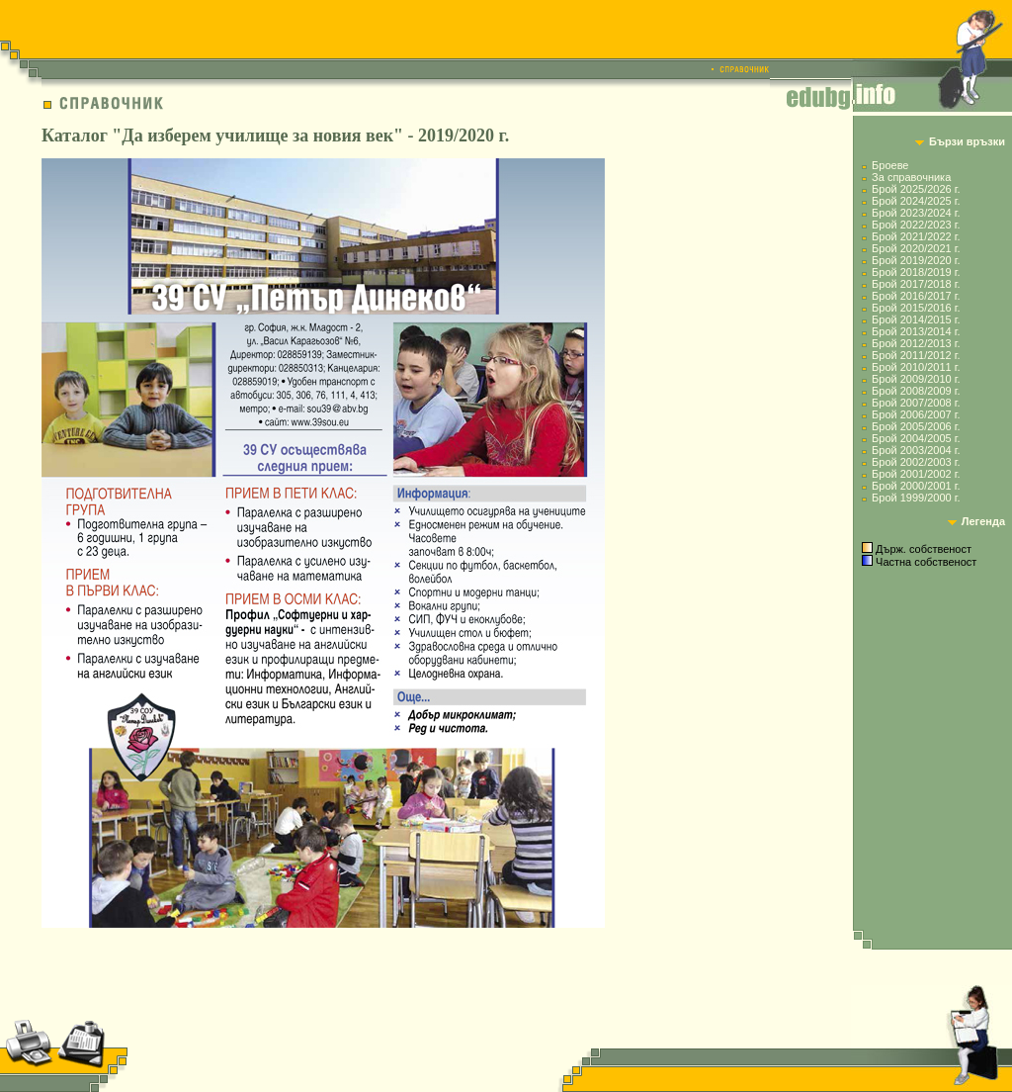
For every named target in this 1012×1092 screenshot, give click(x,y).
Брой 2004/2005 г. (916, 438)
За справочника (911, 177)
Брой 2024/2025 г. (916, 201)
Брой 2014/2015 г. (916, 319)
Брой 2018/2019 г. (916, 272)
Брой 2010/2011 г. (916, 367)
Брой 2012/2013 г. (916, 343)
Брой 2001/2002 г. (916, 474)
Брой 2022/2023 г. (916, 224)
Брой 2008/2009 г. (916, 391)
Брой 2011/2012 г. (916, 355)
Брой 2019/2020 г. (916, 260)
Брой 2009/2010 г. (916, 379)
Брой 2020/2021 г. (916, 248)
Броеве (890, 165)
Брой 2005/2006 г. (916, 426)
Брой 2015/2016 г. (916, 308)
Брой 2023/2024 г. (916, 213)
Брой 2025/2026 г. (916, 189)
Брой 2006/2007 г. (916, 414)
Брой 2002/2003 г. (916, 462)
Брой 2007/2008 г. (916, 403)
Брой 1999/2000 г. (916, 497)
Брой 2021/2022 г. (916, 236)
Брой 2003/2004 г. (916, 450)
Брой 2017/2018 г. (916, 284)
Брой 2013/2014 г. (916, 331)
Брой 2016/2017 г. (916, 296)
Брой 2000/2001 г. (916, 486)
